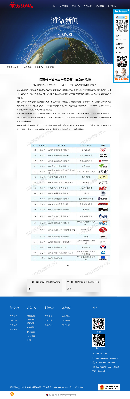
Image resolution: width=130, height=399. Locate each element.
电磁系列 (31, 327)
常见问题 (66, 325)
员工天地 (48, 325)
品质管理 (66, 316)
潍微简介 (13, 316)
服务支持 (100, 6)
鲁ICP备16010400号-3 (63, 387)
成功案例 (88, 6)
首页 (54, 6)
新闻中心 (39, 67)
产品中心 (76, 6)
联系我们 (112, 6)
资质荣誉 (13, 329)
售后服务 (66, 321)
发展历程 (13, 325)
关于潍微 (64, 6)
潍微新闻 (48, 316)
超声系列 (31, 323)
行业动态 (48, 321)
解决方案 (31, 332)
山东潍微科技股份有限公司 (85, 85)
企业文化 (13, 321)
